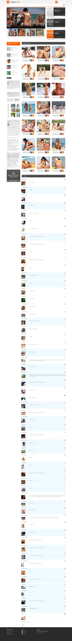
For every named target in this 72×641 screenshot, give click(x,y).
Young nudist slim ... (40, 96)
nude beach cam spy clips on (12, 164)
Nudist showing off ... (55, 151)
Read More (13, 50)
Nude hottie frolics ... (40, 133)
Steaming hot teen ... (55, 96)
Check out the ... (40, 170)
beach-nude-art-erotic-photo (15, 59)
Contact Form (39, 632)
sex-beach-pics (12, 167)
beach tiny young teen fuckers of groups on (12, 162)
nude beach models (15, 165)
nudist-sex (8, 166)
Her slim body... (25, 170)
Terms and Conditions (10, 634)
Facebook (25, 631)
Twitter (24, 632)
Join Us (17, 5)
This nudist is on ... (25, 96)
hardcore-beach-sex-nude (14, 65)
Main (10, 5)
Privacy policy (9, 633)
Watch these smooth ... (26, 133)
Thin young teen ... (40, 151)
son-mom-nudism (13, 166)
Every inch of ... (25, 78)
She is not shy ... (25, 151)
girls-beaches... (13, 71)
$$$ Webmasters (9, 632)
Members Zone (25, 5)
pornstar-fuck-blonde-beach (15, 53)
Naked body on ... (55, 78)
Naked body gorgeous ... (41, 78)
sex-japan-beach (13, 47)
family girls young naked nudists (12, 155)
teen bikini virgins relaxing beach (13, 157)
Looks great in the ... (55, 133)
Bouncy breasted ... (55, 170)
